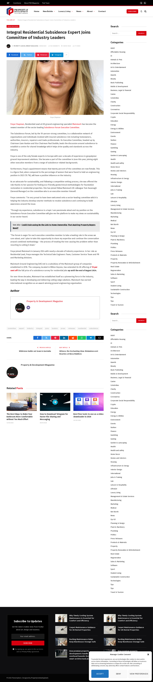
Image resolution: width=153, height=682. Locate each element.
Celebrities (115, 98)
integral (39, 328)
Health (113, 159)
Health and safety (117, 163)
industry (30, 328)
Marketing (114, 217)
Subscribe (132, 11)
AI (111, 56)
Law (112, 194)
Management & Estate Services (122, 209)
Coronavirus (115, 109)
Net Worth (114, 224)
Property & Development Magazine (26, 46)
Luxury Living (64, 11)
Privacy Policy (26, 652)
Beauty (113, 79)
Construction (115, 106)
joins (47, 328)
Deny (118, 674)
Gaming (113, 152)
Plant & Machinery (118, 240)
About (90, 11)
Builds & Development (119, 87)
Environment (115, 132)
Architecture (115, 64)
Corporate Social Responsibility (123, 113)
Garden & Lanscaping (119, 155)
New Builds (48, 11)
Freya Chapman (17, 124)
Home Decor (115, 167)
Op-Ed (113, 232)
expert (21, 328)
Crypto (113, 117)
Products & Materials (119, 255)
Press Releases (13, 26)
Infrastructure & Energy (120, 178)
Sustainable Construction (120, 290)
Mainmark (76, 124)
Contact (102, 11)
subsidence (93, 328)
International (115, 186)
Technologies (116, 293)
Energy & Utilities (117, 129)
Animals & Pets (116, 60)
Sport (113, 282)
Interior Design (116, 182)
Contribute (17, 3)
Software (114, 278)
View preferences (139, 674)
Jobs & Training (116, 190)
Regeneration (116, 270)
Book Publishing (117, 83)
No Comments (54, 46)
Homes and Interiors (118, 171)
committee (12, 328)
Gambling (114, 148)
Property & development (39, 678)
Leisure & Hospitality (118, 198)
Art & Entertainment (118, 67)
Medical (113, 221)
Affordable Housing (118, 52)
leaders (55, 328)
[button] (148, 654)
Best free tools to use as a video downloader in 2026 (88, 415)
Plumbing (114, 244)
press (63, 328)
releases (71, 328)
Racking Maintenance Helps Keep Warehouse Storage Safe (82, 640)
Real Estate (115, 267)
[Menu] (8, 3)
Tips (112, 297)
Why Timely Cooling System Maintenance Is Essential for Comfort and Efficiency (81, 618)
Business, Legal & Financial (121, 90)
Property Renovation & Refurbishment (125, 263)
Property (114, 259)
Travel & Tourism (117, 305)
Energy (113, 125)
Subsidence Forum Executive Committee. (62, 127)
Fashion (113, 140)
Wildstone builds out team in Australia (35, 351)
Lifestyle (114, 201)
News (78, 11)
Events (113, 136)
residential (82, 328)
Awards (113, 75)
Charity (113, 102)
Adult (113, 48)
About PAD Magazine (31, 3)
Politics (113, 247)
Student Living (116, 286)
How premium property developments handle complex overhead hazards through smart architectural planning (82, 655)
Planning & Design (118, 236)
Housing (114, 175)
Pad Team (45, 3)
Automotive (115, 71)
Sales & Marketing (118, 274)
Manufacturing (116, 213)
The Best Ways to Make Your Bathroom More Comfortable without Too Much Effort (20, 416)
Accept (100, 674)
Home (36, 11)
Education (114, 121)
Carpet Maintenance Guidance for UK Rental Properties (82, 628)
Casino (113, 94)
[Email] (28, 307)
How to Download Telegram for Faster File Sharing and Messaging (54, 416)
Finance (113, 144)
